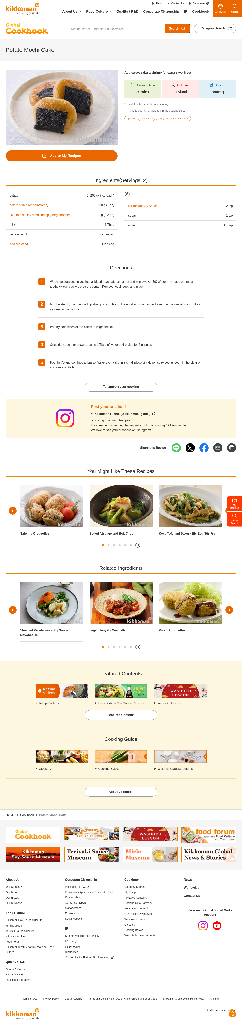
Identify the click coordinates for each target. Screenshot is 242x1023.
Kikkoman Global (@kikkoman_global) (122, 414)
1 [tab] (103, 545)
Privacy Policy (51, 998)
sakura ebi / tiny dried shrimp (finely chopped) (41, 215)
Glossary (45, 768)
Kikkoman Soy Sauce (142, 206)
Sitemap (214, 998)
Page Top (232, 1012)
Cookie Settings (73, 998)
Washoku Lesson (169, 703)
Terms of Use (30, 998)
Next (229, 610)
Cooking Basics (108, 768)
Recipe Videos (49, 703)
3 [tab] (114, 545)
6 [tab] (131, 545)
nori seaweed (19, 244)
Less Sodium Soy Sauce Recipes (121, 703)
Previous (13, 511)
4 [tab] (120, 545)
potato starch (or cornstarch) (29, 205)
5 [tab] (125, 545)
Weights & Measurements (175, 768)
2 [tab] (108, 545)
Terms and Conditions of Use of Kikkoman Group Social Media (122, 998)
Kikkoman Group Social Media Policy (183, 998)
